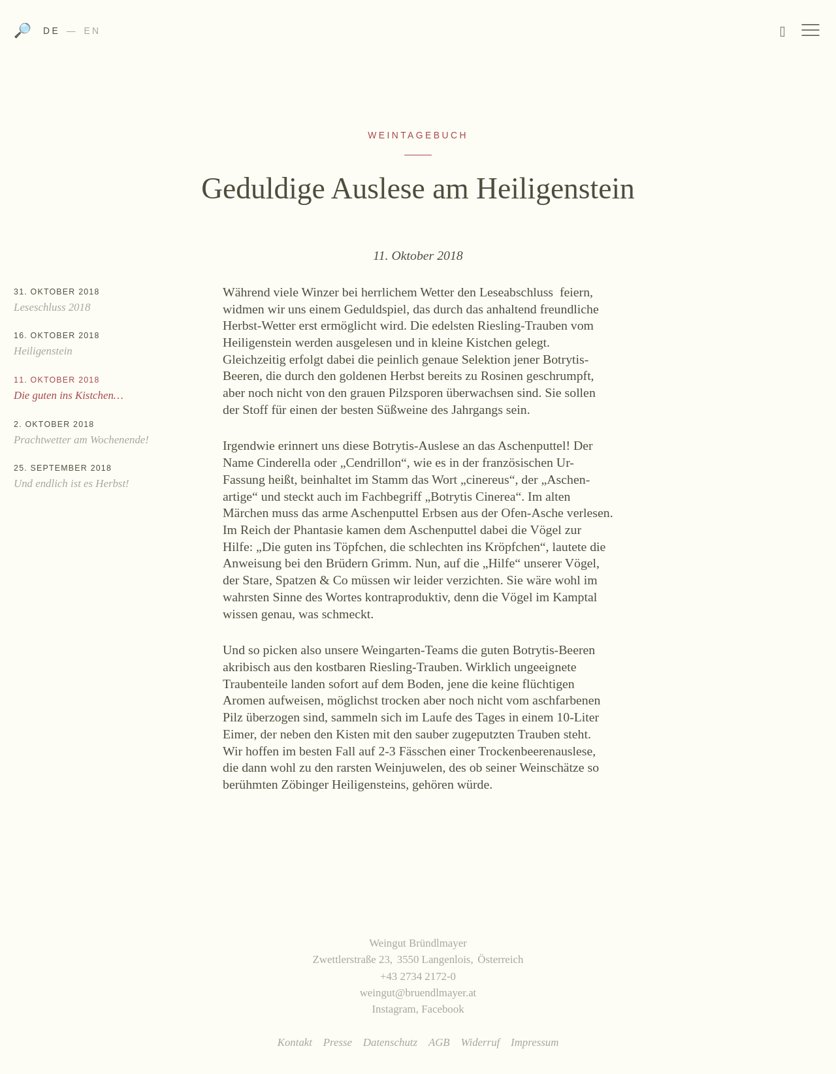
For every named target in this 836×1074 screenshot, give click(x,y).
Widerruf (480, 1042)
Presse (337, 1042)
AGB (439, 1042)
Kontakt (295, 1042)
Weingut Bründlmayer (418, 34)
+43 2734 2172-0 (418, 976)
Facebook (442, 1009)
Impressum (534, 1042)
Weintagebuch (418, 135)
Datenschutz (390, 1042)
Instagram (393, 1009)
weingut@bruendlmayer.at (418, 993)
